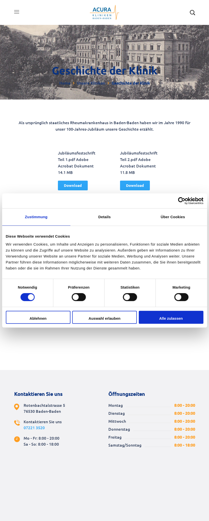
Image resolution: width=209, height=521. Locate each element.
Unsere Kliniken (91, 83)
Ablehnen (38, 318)
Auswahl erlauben (104, 318)
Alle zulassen (171, 318)
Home (64, 83)
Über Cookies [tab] (173, 217)
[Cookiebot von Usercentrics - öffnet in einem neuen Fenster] (181, 201)
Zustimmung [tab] (36, 217)
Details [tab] (104, 217)
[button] (73, 185)
